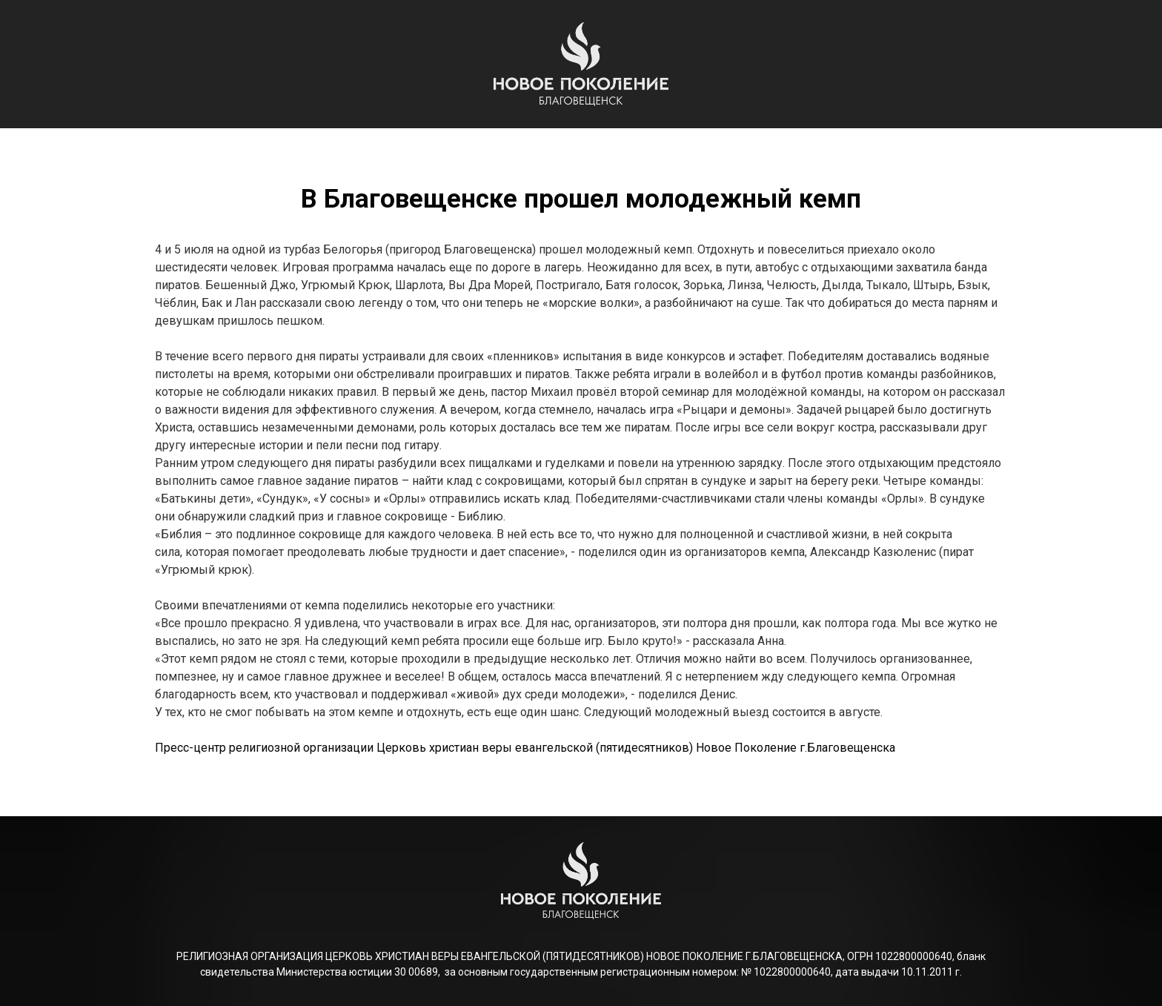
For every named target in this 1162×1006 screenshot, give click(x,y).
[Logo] (581, 64)
